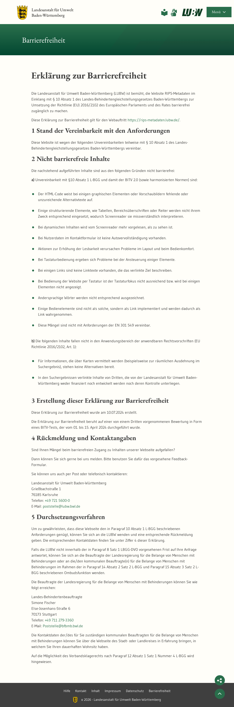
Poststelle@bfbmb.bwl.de (63, 626)
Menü (219, 11)
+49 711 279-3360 (59, 620)
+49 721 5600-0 (57, 500)
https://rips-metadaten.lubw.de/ (154, 120)
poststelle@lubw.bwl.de (61, 506)
